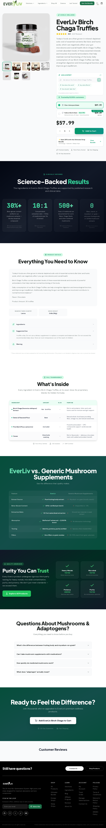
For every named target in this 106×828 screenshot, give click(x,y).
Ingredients (43, 3)
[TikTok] (21, 813)
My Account (84, 788)
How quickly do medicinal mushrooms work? (53, 663)
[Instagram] (10, 813)
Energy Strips (56, 799)
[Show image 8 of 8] (26, 76)
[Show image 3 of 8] (26, 66)
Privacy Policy (98, 788)
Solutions (30, 3)
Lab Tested (73, 3)
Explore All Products (17, 593)
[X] (15, 813)
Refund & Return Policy (98, 800)
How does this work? (67, 85)
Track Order (84, 793)
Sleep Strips (56, 805)
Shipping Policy (98, 807)
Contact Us (84, 804)
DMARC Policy (98, 813)
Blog (67, 794)
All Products (56, 788)
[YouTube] (26, 813)
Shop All (54, 3)
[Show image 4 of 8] (35, 66)
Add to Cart (89, 131)
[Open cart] (102, 3)
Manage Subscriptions (85, 799)
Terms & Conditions (98, 793)
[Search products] (97, 3)
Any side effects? (84, 85)
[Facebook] (4, 813)
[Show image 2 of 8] (16, 66)
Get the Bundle (87, 3)
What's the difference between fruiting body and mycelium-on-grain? (53, 645)
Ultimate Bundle (56, 793)
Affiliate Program (70, 798)
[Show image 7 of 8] (16, 76)
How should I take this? (68, 89)
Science (63, 3)
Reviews (69, 803)
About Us (69, 806)
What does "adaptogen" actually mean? (53, 672)
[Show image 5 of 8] (45, 66)
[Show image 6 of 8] (6, 76)
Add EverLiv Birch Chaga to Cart (53, 720)
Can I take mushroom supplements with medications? (53, 654)
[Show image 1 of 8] (6, 66)
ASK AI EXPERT (79, 75)
